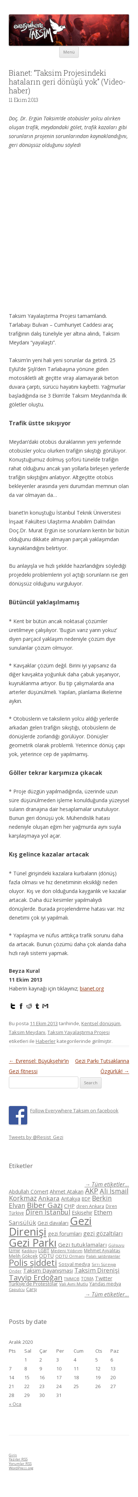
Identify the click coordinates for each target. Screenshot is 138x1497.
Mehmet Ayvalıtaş (102, 1250)
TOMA (87, 1278)
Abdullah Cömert (28, 1191)
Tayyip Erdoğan (36, 1277)
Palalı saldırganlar (103, 1256)
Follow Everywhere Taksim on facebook (74, 1110)
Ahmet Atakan (67, 1191)
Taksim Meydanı (27, 1032)
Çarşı (31, 1289)
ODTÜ (46, 1255)
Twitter (103, 1278)
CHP (69, 1205)
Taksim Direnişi (97, 1270)
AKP (91, 1191)
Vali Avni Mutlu (73, 1284)
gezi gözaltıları (103, 1233)
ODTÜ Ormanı (70, 1256)
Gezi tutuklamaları (82, 1244)
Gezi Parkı (33, 1242)
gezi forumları (65, 1233)
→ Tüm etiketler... (107, 1184)
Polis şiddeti (33, 1262)
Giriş (13, 1455)
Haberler (46, 1041)
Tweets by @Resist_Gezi (36, 1137)
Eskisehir (82, 1212)
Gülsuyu (116, 1245)
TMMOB (71, 1278)
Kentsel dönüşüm (100, 1023)
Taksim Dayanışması (48, 1270)
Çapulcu (17, 1289)
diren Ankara (90, 1206)
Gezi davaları (53, 1222)
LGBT (43, 1250)
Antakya (70, 1198)
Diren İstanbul (47, 1212)
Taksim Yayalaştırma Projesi (78, 1032)
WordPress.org (21, 1468)
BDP (86, 1199)
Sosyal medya (74, 1264)
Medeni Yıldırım (66, 1250)
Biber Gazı (45, 1205)
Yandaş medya (105, 1284)
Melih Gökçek (23, 1256)
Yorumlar (20, 1463)
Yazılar (18, 1459)
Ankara (49, 1198)
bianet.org (92, 988)
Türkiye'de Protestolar (33, 1283)
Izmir (14, 1250)
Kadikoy (29, 1250)
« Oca (15, 1404)
